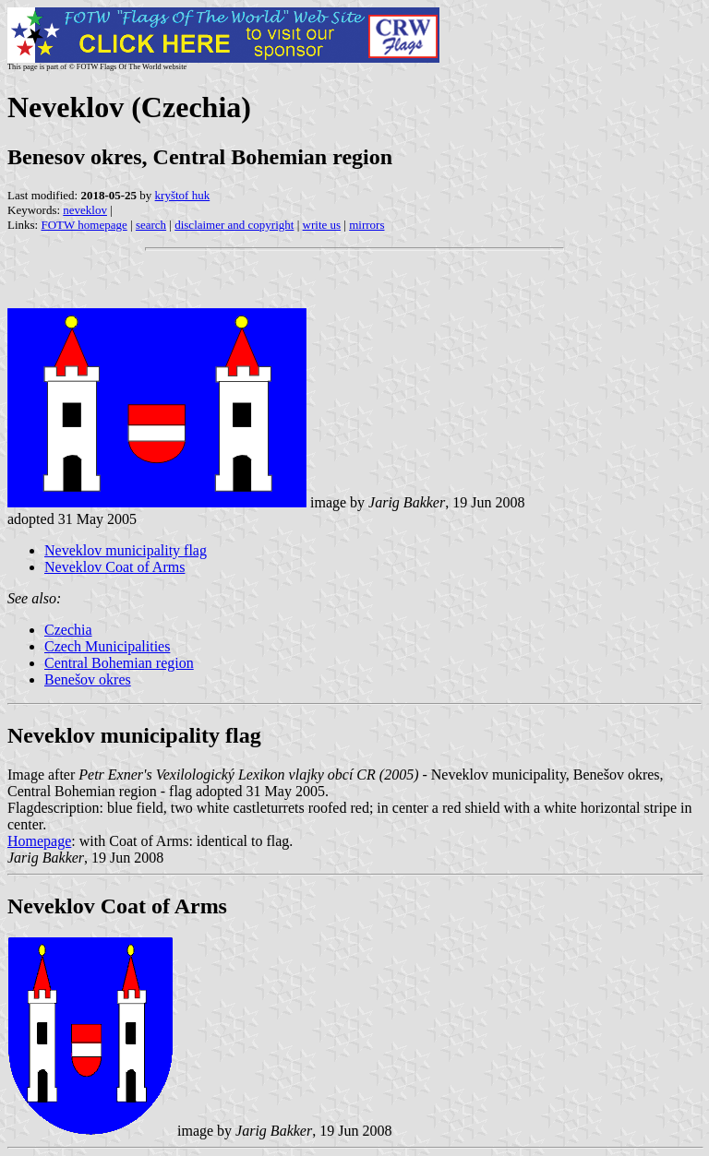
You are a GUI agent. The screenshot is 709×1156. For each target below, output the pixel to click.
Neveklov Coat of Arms (114, 567)
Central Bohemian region (119, 663)
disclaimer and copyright (234, 225)
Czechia (68, 630)
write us (322, 225)
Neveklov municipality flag (125, 550)
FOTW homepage (83, 225)
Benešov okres (87, 679)
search (151, 225)
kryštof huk (182, 195)
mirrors (366, 225)
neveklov (85, 210)
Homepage (39, 841)
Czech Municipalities (107, 646)
